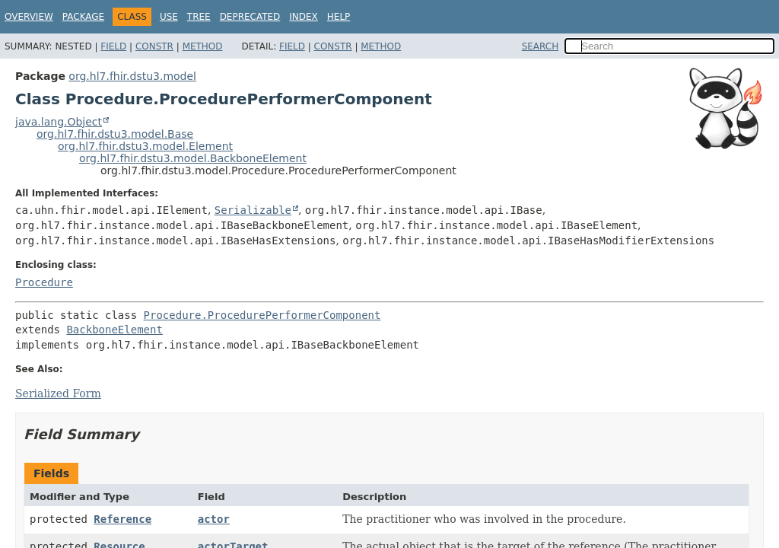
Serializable (253, 210)
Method (203, 46)
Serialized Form (58, 393)
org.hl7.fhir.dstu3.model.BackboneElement (193, 158)
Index (303, 16)
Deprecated (250, 16)
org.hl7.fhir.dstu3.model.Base (115, 134)
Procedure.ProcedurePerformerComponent (262, 315)
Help (339, 16)
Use (169, 16)
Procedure (44, 282)
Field (113, 46)
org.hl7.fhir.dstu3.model (132, 76)
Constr (154, 46)
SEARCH (540, 46)
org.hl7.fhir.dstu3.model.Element (145, 146)
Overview (29, 16)
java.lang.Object (58, 122)
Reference (122, 519)
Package (83, 16)
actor (214, 519)
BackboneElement (114, 329)
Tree (199, 16)
